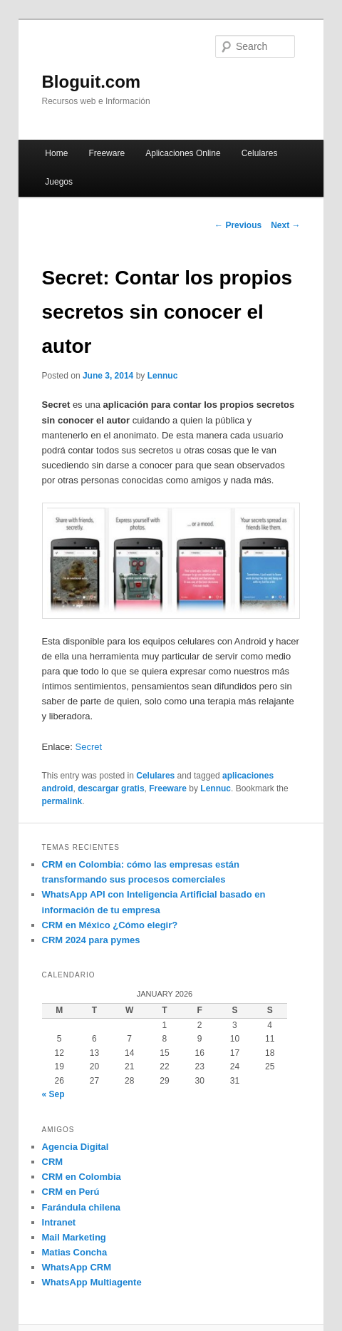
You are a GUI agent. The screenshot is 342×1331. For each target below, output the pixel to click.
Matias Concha (75, 1252)
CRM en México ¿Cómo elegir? (110, 925)
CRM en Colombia (81, 1176)
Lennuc (162, 376)
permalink (62, 801)
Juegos (59, 182)
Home (56, 153)
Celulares (260, 153)
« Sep (53, 1094)
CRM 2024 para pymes (91, 940)
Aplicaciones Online (182, 153)
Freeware (106, 153)
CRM (52, 1161)
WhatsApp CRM (77, 1267)
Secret (89, 746)
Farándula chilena (81, 1207)
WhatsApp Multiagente (92, 1282)
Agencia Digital (75, 1146)
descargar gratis (111, 788)
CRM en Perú (71, 1191)
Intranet (59, 1222)
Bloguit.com (91, 81)
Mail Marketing (74, 1237)
